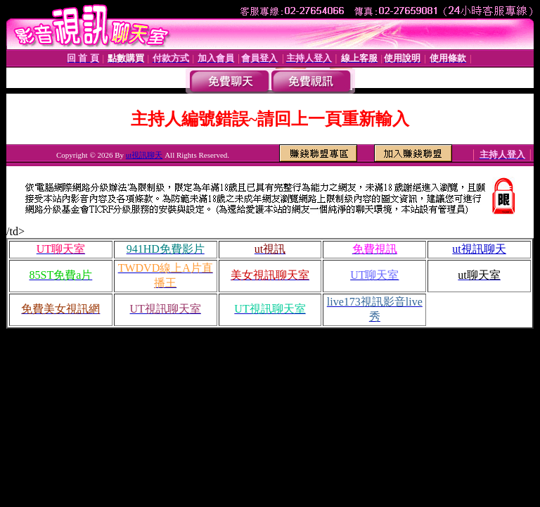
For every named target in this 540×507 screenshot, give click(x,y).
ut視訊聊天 (144, 155)
